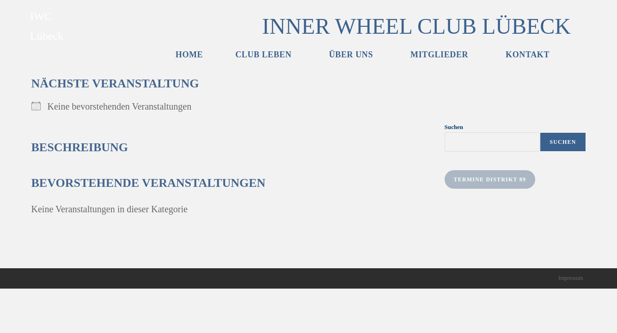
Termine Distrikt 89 (490, 179)
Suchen (454, 126)
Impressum (570, 322)
